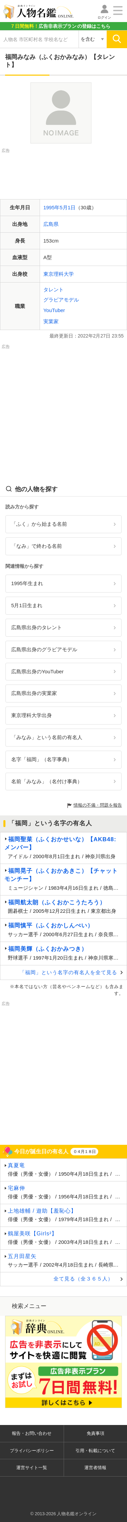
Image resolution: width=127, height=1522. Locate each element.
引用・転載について (95, 1450)
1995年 (51, 207)
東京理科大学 (58, 274)
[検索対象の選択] (93, 39)
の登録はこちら (60, 26)
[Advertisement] (63, 171)
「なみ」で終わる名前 (36, 546)
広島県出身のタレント (36, 627)
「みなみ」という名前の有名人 (46, 737)
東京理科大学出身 (31, 715)
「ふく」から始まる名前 (39, 524)
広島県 (51, 224)
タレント (53, 289)
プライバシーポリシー (32, 1450)
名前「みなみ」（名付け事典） (46, 781)
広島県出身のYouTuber (37, 671)
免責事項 (95, 1433)
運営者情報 (95, 1467)
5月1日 (68, 207)
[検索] (117, 39)
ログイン (104, 17)
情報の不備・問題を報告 (97, 805)
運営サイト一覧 (31, 1467)
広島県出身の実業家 (34, 693)
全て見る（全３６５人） (83, 1279)
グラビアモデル (61, 300)
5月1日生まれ (26, 605)
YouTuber (54, 310)
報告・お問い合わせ (31, 1433)
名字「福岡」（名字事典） (41, 759)
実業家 (51, 321)
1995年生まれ (27, 583)
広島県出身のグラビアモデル (44, 649)
